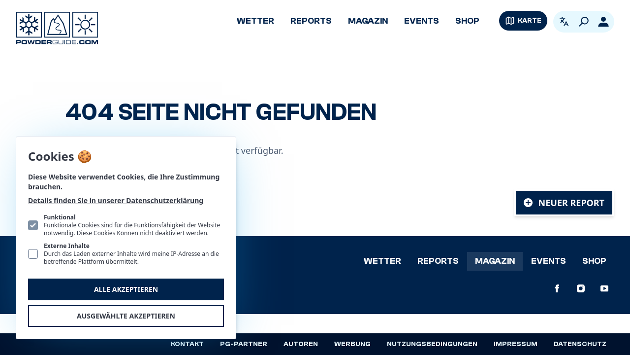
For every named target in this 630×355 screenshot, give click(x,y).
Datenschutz (580, 344)
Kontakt (187, 344)
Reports (311, 21)
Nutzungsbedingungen (432, 344)
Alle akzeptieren (126, 289)
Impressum (515, 344)
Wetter (255, 21)
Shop (467, 21)
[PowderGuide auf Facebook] (557, 288)
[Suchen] (584, 22)
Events (421, 21)
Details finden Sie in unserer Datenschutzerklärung (115, 200)
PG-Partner (243, 344)
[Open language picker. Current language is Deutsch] (564, 22)
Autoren (301, 344)
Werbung (352, 344)
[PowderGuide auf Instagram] (581, 288)
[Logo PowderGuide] (57, 28)
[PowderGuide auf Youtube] (604, 288)
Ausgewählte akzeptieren (126, 315)
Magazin (368, 21)
